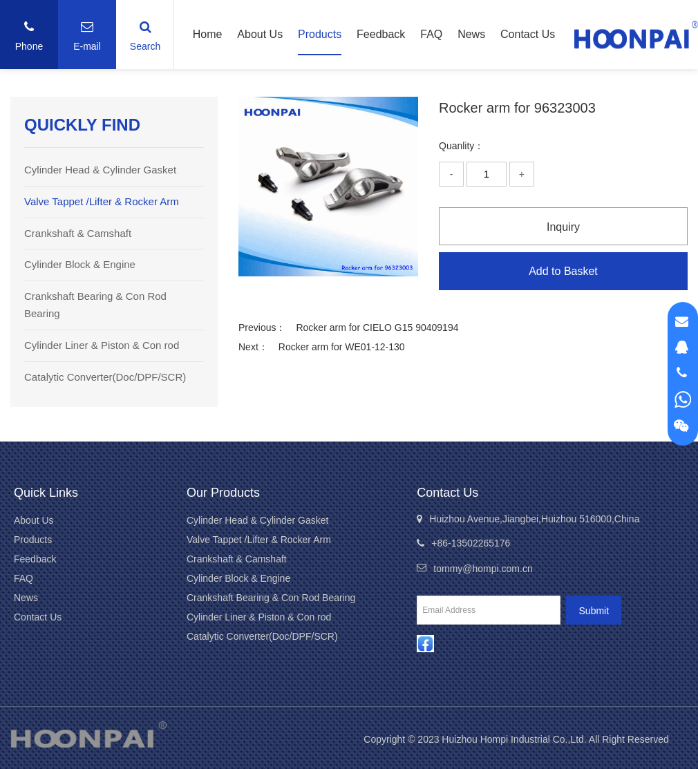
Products (319, 34)
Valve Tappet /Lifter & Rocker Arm (101, 201)
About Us (260, 34)
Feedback (381, 34)
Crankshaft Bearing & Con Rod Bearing (271, 597)
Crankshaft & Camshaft (77, 233)
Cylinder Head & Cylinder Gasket (100, 169)
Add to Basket (563, 271)
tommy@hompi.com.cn (482, 568)
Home (208, 34)
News (471, 34)
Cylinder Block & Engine (79, 264)
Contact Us (527, 34)
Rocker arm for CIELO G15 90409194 (377, 327)
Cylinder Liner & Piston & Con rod (101, 345)
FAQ (431, 34)
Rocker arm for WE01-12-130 (342, 346)
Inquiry (563, 227)
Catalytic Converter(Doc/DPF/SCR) (105, 377)
